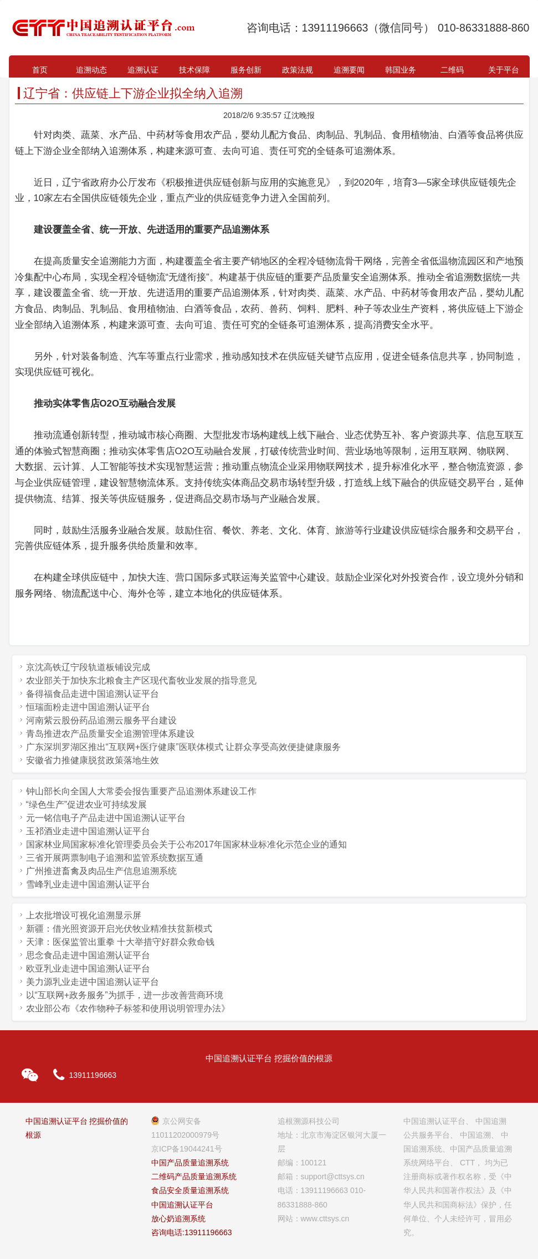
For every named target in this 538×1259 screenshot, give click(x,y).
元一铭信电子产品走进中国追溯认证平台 (106, 818)
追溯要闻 (349, 69)
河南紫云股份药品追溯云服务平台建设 (101, 720)
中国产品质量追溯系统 (190, 1162)
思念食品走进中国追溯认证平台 (88, 955)
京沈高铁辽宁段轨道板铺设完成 (88, 667)
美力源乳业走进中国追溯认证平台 (92, 981)
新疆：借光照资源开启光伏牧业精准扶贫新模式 (119, 928)
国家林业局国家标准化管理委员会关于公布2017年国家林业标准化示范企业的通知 (186, 844)
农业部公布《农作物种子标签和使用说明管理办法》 (128, 1008)
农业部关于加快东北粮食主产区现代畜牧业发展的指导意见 (141, 680)
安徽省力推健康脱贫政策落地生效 (92, 760)
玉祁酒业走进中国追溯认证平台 (88, 831)
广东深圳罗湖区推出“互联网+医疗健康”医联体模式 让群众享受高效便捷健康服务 (183, 747)
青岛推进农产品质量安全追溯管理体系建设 (110, 733)
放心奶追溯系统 (178, 1218)
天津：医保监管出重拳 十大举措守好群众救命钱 (120, 942)
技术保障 (194, 69)
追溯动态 (91, 69)
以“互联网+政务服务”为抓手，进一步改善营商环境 (124, 995)
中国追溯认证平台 (182, 1204)
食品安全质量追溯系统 (190, 1190)
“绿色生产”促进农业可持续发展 (86, 804)
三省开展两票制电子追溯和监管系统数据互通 (114, 857)
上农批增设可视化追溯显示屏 (83, 915)
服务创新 (246, 69)
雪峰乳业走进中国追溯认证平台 (88, 884)
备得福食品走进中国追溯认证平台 (92, 693)
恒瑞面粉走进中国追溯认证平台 (88, 707)
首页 (40, 69)
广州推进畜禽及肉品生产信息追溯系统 (101, 871)
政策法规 (297, 69)
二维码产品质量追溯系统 (194, 1176)
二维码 (452, 69)
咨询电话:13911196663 (191, 1232)
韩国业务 (400, 69)
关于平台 (503, 69)
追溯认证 (142, 69)
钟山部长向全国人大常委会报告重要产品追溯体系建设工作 (141, 791)
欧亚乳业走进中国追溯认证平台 (88, 968)
